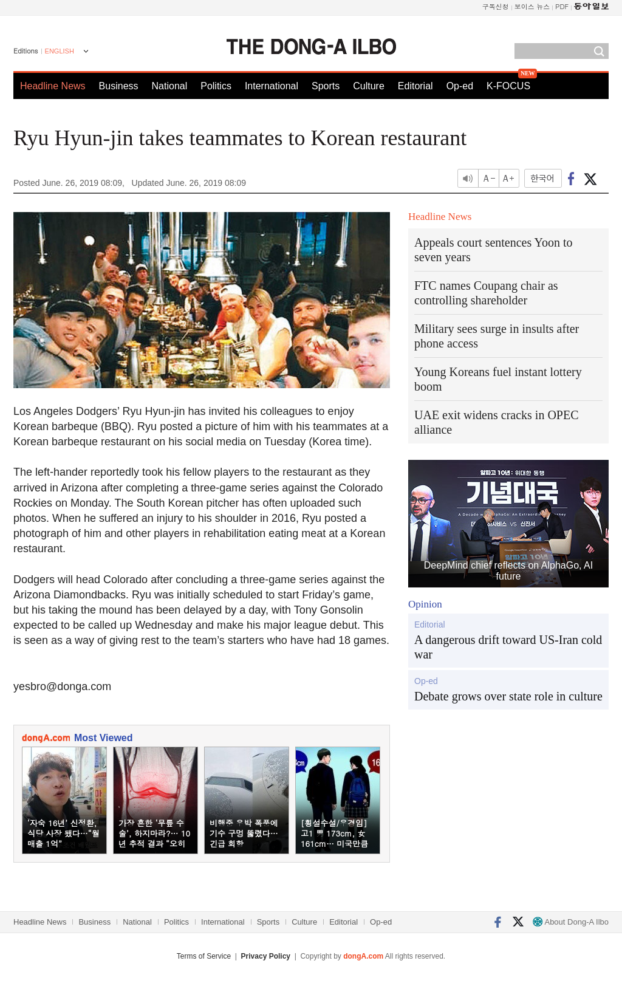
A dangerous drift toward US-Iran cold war (508, 647)
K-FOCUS (508, 86)
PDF (562, 6)
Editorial (415, 86)
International (271, 86)
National (170, 86)
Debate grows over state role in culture (508, 696)
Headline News (53, 86)
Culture (368, 86)
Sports (326, 86)
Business (118, 86)
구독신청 (495, 6)
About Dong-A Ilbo (571, 921)
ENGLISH (59, 51)
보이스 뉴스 (532, 6)
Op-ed (459, 86)
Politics (215, 86)
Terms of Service (204, 956)
